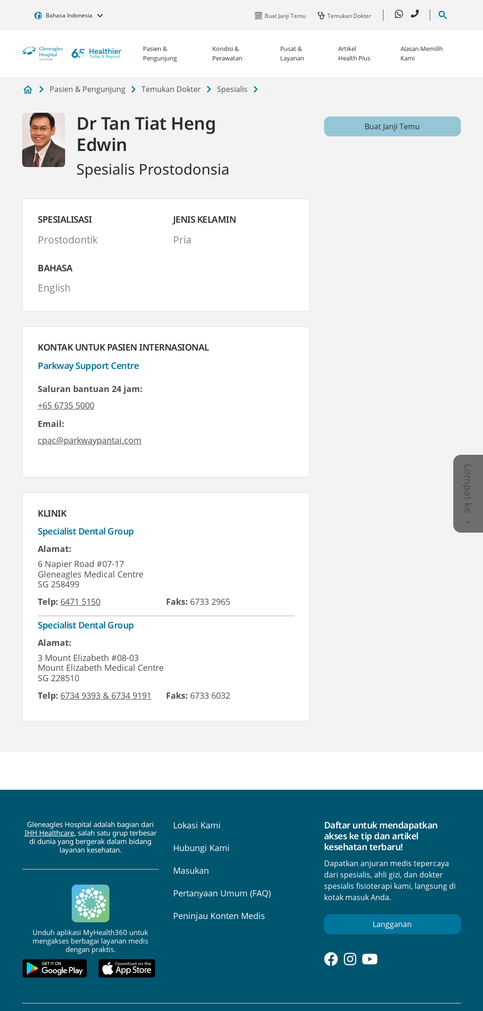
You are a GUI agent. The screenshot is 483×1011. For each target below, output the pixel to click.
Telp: (48, 601)
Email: (51, 423)
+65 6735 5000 (66, 405)
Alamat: (54, 548)
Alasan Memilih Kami (421, 53)
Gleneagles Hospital (27, 90)
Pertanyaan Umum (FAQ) (222, 893)
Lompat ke (468, 494)
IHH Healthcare (49, 832)
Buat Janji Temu (392, 126)
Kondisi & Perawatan (227, 53)
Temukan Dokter (171, 89)
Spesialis (232, 89)
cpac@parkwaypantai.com (90, 440)
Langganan (392, 924)
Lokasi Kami (197, 825)
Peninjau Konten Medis (219, 915)
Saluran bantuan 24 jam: (90, 388)
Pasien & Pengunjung (160, 53)
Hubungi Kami (201, 847)
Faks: (177, 601)
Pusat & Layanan (292, 53)
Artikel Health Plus (354, 53)
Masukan (191, 870)
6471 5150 (80, 601)
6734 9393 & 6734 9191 (105, 695)
